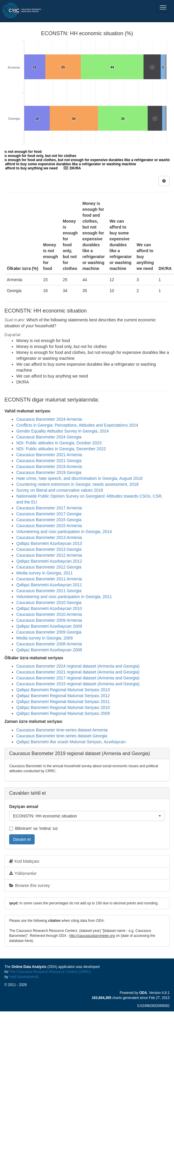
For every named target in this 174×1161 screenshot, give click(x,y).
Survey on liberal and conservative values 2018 (59, 490)
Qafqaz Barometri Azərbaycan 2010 (49, 608)
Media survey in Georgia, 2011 (44, 573)
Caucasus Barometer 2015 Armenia (49, 525)
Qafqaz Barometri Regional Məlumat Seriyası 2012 (63, 695)
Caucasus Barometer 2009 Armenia (49, 620)
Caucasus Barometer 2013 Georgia (48, 549)
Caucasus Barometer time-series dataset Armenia (62, 730)
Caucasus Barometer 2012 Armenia (49, 555)
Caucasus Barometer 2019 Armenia (49, 466)
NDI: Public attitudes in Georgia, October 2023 (59, 443)
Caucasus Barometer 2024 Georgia (48, 437)
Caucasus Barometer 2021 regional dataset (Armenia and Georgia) (77, 672)
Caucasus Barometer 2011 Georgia (48, 590)
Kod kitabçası (24, 861)
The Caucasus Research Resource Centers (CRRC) (50, 972)
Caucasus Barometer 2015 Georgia (48, 519)
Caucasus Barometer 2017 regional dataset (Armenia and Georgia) (77, 678)
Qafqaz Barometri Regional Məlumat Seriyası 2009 (63, 713)
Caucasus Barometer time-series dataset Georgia (61, 735)
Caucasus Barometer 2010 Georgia (48, 602)
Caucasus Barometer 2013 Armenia (49, 537)
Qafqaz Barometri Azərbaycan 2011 (49, 584)
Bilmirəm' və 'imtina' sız (33, 828)
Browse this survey (29, 885)
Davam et (22, 839)
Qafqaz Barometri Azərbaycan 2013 (49, 543)
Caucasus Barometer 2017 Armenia (49, 508)
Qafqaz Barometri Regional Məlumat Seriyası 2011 (63, 701)
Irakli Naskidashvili (23, 977)
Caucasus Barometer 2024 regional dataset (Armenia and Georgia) (77, 666)
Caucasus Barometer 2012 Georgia (48, 567)
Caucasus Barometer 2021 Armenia (49, 454)
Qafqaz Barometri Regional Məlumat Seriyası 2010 (63, 707)
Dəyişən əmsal (23, 806)
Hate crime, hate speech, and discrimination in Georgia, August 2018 (79, 478)
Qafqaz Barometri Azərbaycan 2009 (49, 626)
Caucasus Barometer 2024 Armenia (49, 419)
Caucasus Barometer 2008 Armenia (49, 644)
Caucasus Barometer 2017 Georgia (48, 513)
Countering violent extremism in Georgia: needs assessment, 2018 (77, 484)
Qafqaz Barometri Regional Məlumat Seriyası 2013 (63, 689)
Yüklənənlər (23, 873)
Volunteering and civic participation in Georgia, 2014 (64, 531)
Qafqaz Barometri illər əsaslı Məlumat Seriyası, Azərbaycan (71, 741)
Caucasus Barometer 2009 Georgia (48, 632)
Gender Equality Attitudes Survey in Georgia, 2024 (62, 431)
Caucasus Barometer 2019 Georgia (48, 472)
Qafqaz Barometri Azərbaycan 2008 (49, 649)
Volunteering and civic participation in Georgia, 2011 (64, 596)
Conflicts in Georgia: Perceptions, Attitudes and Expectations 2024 (77, 425)
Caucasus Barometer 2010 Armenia (49, 614)
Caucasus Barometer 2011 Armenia (49, 579)
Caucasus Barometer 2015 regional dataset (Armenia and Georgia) (77, 683)
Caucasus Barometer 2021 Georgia (48, 460)
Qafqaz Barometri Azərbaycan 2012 (49, 561)
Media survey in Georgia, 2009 (44, 638)
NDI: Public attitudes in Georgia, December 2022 (61, 448)
